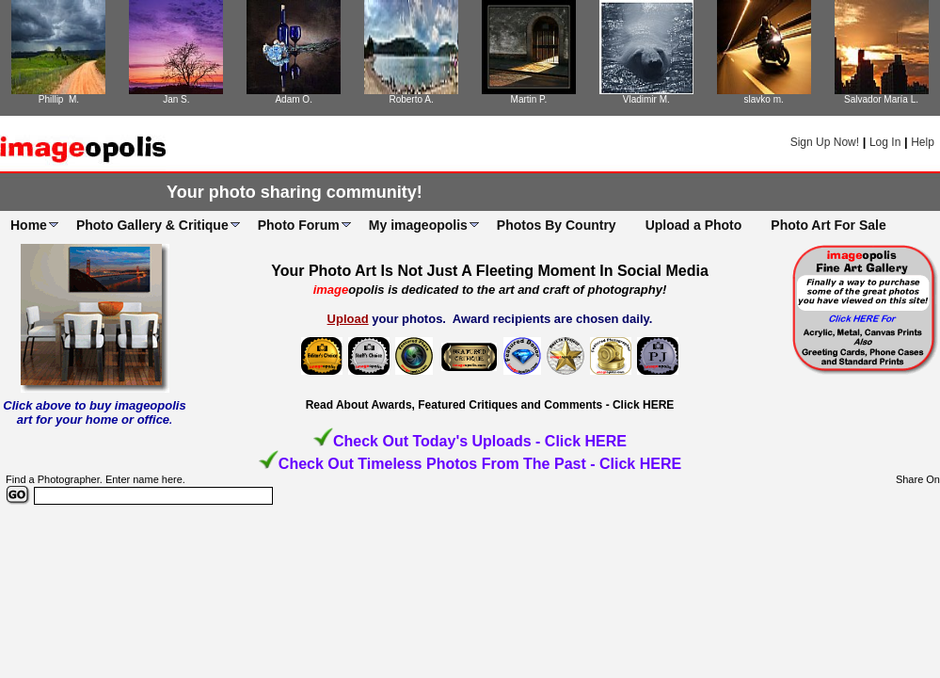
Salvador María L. (881, 99)
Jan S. (176, 99)
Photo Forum (299, 225)
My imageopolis (418, 225)
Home (28, 225)
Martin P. (529, 99)
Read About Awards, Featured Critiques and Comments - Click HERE (490, 405)
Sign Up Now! (824, 142)
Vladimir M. (646, 99)
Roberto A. (411, 99)
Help (922, 142)
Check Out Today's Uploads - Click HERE (480, 441)
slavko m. (764, 99)
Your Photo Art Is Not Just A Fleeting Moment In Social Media (490, 271)
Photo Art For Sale (828, 225)
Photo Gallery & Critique (152, 225)
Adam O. (293, 99)
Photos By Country (556, 225)
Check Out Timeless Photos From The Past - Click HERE (480, 464)
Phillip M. (59, 99)
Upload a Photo (693, 225)
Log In (884, 142)
